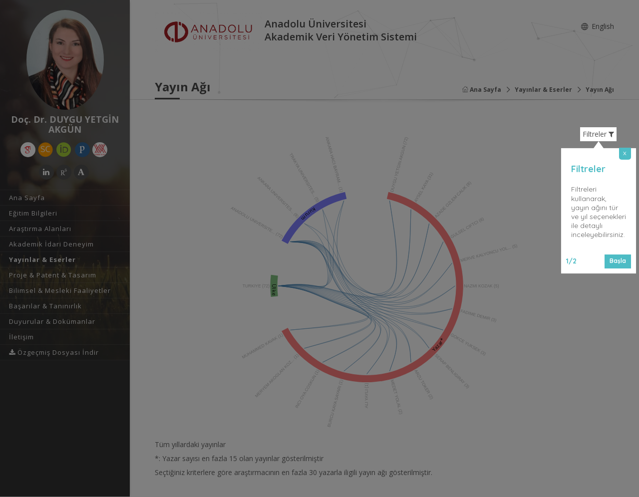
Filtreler (598, 134)
